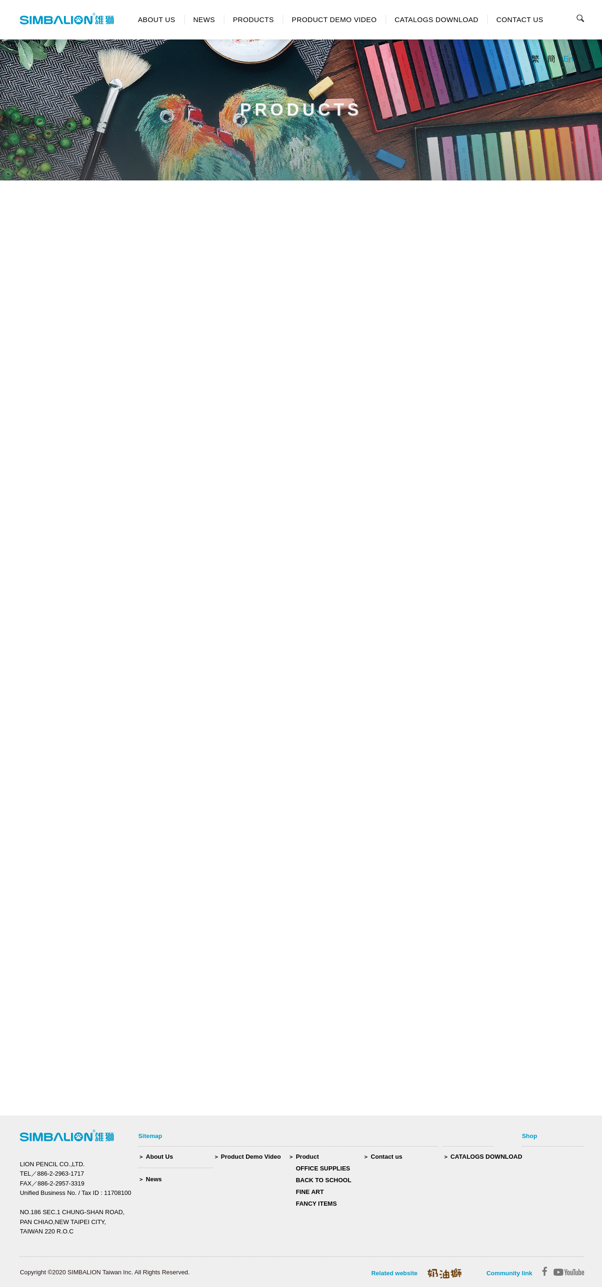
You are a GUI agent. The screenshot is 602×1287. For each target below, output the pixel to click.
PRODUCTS (253, 19)
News (154, 1179)
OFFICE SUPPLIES (323, 1168)
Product (307, 1157)
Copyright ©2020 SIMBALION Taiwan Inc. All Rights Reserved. (105, 1272)
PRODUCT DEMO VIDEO (334, 19)
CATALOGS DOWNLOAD (436, 19)
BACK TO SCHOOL (323, 1180)
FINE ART (310, 1192)
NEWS (204, 19)
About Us (159, 1157)
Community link (509, 1273)
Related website (394, 1273)
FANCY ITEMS (316, 1204)
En (568, 59)
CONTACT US (519, 19)
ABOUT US (156, 19)
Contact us (386, 1157)
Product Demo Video (251, 1157)
